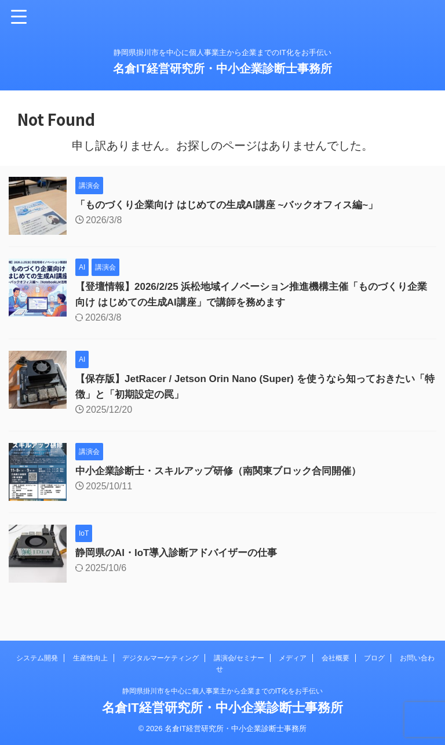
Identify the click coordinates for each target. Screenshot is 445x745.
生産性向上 (90, 658)
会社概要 (335, 658)
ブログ (374, 658)
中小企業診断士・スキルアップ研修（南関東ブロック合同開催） (226, 471)
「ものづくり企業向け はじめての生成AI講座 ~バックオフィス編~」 (235, 204)
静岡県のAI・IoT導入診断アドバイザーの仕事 (182, 552)
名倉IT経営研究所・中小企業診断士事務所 (222, 68)
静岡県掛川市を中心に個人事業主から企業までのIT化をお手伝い (222, 691)
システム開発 (37, 658)
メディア (293, 658)
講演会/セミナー (239, 658)
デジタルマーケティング (160, 658)
